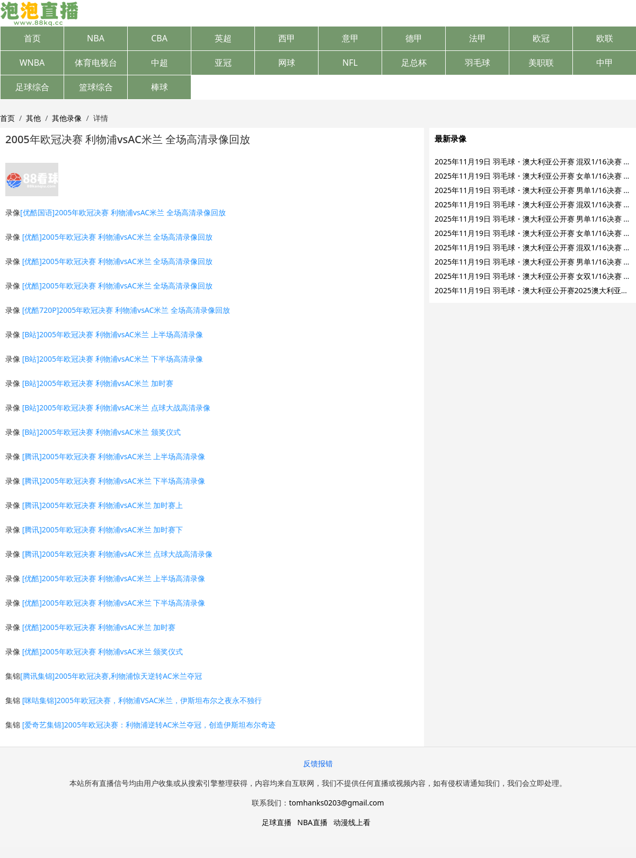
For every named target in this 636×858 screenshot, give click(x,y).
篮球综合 (96, 87)
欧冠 (541, 38)
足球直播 (277, 822)
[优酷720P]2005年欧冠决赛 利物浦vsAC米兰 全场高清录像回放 (126, 310)
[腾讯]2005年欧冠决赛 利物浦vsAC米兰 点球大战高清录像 (117, 554)
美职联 (541, 62)
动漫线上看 (351, 822)
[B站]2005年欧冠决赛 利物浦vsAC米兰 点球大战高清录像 (116, 407)
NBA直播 (312, 822)
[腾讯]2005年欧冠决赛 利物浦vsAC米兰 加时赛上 (102, 505)
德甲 (413, 38)
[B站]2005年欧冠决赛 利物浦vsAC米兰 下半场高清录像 (112, 359)
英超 (223, 38)
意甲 (350, 38)
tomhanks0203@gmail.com (336, 803)
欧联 (604, 38)
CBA (159, 38)
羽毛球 (477, 62)
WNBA (32, 62)
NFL (350, 62)
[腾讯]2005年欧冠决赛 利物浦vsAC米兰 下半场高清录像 (114, 481)
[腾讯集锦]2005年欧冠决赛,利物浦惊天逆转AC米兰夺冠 (111, 676)
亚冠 (223, 62)
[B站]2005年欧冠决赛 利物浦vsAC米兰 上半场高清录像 (112, 334)
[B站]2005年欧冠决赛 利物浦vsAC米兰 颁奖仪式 (101, 432)
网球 (286, 62)
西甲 (286, 38)
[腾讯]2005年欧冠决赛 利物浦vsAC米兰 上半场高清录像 (114, 456)
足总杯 (414, 62)
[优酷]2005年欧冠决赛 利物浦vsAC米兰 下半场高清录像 (114, 603)
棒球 (159, 87)
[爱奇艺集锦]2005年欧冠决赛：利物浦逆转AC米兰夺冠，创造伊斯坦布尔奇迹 (149, 725)
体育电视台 (96, 62)
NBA (95, 38)
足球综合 (32, 87)
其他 (33, 118)
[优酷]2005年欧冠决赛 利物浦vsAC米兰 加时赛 (99, 627)
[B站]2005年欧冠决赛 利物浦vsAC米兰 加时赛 (97, 383)
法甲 (477, 38)
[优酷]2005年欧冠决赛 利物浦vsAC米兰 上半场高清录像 (114, 578)
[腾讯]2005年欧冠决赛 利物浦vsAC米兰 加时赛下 (102, 529)
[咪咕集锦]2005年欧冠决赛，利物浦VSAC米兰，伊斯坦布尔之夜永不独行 (142, 700)
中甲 (604, 62)
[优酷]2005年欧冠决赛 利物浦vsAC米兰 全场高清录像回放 (117, 237)
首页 (32, 38)
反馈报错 (318, 763)
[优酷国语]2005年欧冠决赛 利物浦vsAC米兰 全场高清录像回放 (123, 212)
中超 (159, 62)
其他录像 (67, 118)
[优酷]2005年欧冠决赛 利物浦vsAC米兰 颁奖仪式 (102, 651)
